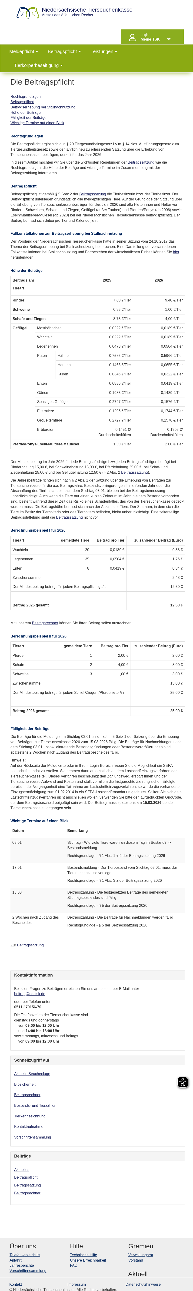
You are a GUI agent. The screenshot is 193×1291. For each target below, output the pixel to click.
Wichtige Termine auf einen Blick (37, 123)
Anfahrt (16, 1260)
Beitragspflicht (64, 51)
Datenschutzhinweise (143, 1284)
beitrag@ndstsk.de (29, 994)
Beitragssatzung (141, 162)
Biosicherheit (25, 1084)
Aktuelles (21, 1170)
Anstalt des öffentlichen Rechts (87, 12)
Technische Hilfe (83, 1255)
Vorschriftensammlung (32, 1137)
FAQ (73, 1265)
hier (176, 252)
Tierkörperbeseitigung (38, 65)
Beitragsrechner (45, 623)
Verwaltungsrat (140, 1255)
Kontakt (15, 1284)
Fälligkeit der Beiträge (28, 118)
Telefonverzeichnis (25, 1255)
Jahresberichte (22, 1265)
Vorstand (135, 1260)
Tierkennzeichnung (30, 1116)
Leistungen (103, 51)
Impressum (76, 1284)
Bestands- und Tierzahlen (35, 1105)
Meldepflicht (23, 51)
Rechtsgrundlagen (25, 96)
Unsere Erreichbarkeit (88, 1260)
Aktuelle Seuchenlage (32, 1074)
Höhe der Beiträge (25, 112)
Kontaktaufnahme (28, 1127)
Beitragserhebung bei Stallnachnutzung (42, 107)
